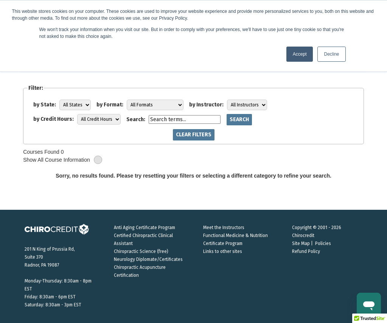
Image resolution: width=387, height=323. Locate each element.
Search (239, 119)
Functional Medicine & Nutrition (235, 235)
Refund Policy (306, 251)
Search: (135, 119)
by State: (44, 104)
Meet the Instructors (223, 227)
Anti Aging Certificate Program (144, 227)
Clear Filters (193, 134)
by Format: (109, 104)
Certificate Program (222, 243)
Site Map (301, 243)
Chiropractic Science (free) (141, 251)
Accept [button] (300, 54)
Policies (323, 243)
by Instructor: (206, 104)
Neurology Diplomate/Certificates (148, 259)
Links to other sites (222, 251)
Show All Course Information (62, 160)
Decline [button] (331, 54)
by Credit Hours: (53, 119)
